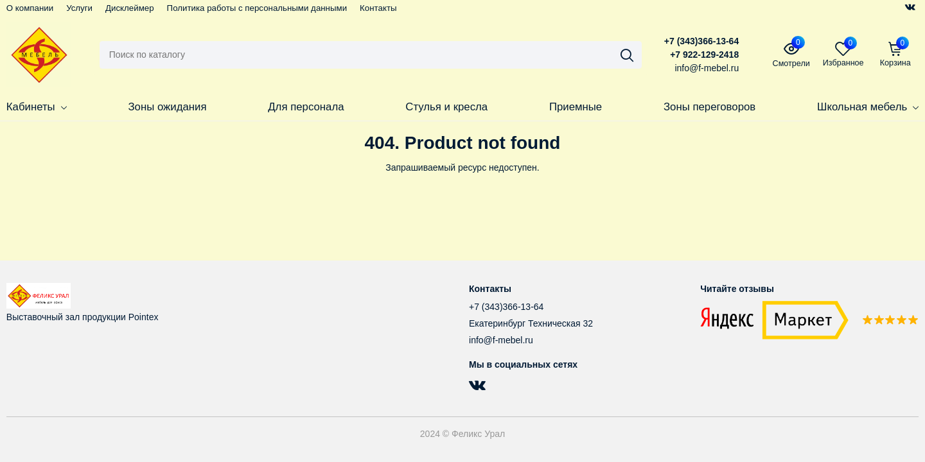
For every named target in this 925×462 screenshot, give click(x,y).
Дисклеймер (129, 8)
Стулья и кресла (446, 107)
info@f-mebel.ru (501, 340)
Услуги (79, 8)
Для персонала (306, 107)
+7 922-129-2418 (704, 54)
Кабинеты (36, 107)
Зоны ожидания (167, 107)
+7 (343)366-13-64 (701, 41)
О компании (29, 8)
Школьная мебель (868, 107)
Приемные (575, 107)
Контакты (378, 8)
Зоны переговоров (709, 107)
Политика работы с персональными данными (257, 8)
